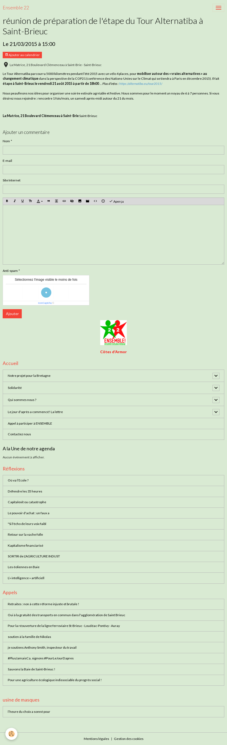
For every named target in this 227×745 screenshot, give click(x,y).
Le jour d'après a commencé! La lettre (35, 412)
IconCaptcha (45, 303)
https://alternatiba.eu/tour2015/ (140, 84)
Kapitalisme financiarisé (25, 545)
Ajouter (12, 313)
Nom (6, 141)
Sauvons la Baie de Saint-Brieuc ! (31, 669)
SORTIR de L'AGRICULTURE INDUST (34, 556)
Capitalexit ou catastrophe (27, 502)
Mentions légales (96, 739)
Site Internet (11, 180)
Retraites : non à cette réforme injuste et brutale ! (43, 604)
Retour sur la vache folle (25, 534)
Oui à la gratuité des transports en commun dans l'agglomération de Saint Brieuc (66, 615)
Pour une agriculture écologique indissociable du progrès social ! (55, 680)
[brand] (16, 7)
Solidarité (15, 388)
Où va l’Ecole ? (18, 480)
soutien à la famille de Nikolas (29, 637)
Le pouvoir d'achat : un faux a (28, 513)
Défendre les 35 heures (25, 491)
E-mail (7, 161)
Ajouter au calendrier (22, 55)
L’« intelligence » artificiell (26, 578)
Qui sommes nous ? (22, 400)
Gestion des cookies (128, 739)
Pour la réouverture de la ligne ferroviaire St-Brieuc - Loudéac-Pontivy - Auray (64, 626)
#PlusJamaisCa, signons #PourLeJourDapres (41, 658)
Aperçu (116, 201)
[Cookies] (11, 734)
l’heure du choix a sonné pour (29, 712)
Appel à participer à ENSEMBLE (30, 423)
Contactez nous (19, 434)
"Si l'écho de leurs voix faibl (27, 524)
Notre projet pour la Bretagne (29, 376)
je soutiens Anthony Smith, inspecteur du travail (42, 647)
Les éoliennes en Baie (23, 567)
